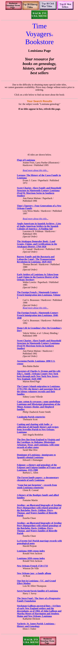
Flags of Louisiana (26, 160)
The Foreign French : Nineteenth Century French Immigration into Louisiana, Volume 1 (39, 295)
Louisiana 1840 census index (31, 551)
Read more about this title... (35, 170)
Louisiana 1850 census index (31, 558)
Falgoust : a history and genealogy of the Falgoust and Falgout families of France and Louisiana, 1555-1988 (38, 467)
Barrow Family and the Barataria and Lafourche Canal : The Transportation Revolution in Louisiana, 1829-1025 (36, 259)
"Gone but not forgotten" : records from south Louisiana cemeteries (37, 486)
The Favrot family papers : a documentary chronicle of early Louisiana (38, 478)
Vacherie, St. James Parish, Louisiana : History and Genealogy (36, 624)
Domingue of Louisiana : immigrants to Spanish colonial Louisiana (36, 456)
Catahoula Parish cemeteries (31, 417)
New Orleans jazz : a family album (34, 573)
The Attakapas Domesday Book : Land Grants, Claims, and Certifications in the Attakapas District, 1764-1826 (37, 244)
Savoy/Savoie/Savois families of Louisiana (37, 591)
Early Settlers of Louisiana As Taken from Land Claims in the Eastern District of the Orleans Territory (37, 277)
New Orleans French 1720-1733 (32, 566)
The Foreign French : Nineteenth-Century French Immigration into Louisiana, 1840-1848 (37, 315)
